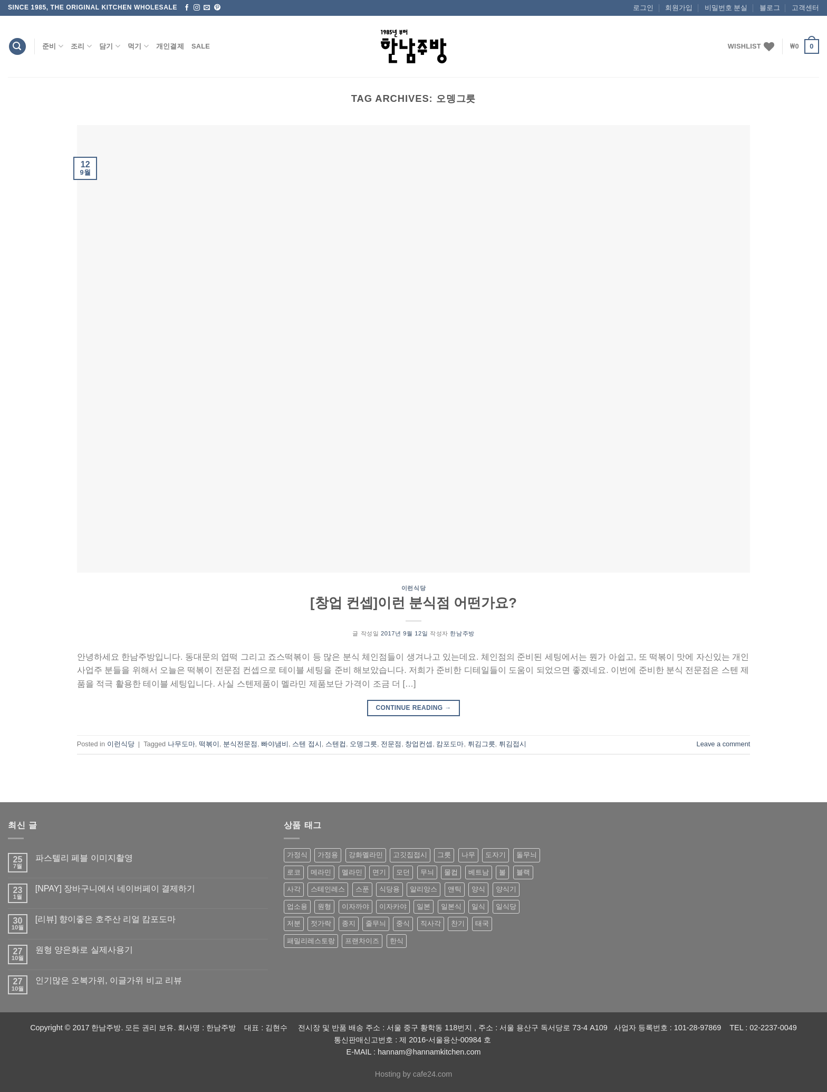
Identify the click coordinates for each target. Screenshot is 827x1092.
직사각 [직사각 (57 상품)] (430, 923)
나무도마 (181, 744)
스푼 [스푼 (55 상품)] (362, 889)
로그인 (643, 8)
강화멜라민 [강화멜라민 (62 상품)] (366, 855)
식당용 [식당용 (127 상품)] (389, 889)
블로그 (769, 8)
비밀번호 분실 (726, 8)
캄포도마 (450, 744)
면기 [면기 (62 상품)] (379, 872)
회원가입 (679, 8)
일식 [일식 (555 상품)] (478, 906)
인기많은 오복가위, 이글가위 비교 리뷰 (108, 980)
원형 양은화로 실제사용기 (84, 949)
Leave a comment (724, 744)
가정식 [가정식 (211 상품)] (297, 855)
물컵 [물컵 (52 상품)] (451, 872)
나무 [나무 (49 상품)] (468, 855)
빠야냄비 (275, 744)
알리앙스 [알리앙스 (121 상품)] (423, 889)
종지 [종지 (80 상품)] (348, 923)
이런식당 (413, 588)
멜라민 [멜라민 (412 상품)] (352, 872)
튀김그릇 (481, 744)
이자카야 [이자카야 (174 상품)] (393, 906)
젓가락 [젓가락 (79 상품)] (321, 923)
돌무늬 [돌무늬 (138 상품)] (526, 855)
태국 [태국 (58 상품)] (482, 923)
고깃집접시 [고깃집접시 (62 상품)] (410, 855)
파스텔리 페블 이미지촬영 (84, 857)
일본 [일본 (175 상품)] (423, 906)
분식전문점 (240, 744)
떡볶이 (209, 744)
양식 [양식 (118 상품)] (478, 889)
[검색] (17, 46)
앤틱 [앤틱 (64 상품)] (454, 889)
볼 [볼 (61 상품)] (502, 872)
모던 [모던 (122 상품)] (403, 872)
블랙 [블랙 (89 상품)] (523, 872)
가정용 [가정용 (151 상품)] (328, 855)
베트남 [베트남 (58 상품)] (478, 872)
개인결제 (170, 46)
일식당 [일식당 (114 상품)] (506, 906)
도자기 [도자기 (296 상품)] (495, 855)
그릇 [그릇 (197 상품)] (444, 855)
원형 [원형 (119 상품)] (324, 906)
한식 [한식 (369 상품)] (396, 941)
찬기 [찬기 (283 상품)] (458, 923)
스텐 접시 (307, 744)
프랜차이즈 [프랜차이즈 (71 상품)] (362, 941)
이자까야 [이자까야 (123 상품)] (355, 906)
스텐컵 (335, 744)
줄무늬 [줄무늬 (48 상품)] (376, 923)
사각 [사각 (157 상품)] (294, 889)
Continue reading (413, 708)
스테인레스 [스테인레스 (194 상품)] (328, 889)
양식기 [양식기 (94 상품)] (506, 889)
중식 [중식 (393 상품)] (403, 923)
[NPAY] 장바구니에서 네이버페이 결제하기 (115, 888)
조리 (81, 46)
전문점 (391, 744)
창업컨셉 (418, 744)
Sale (200, 46)
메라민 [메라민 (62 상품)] (321, 872)
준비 (52, 46)
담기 (109, 46)
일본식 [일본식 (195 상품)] (451, 906)
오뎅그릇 (363, 744)
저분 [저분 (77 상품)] (294, 923)
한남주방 (462, 633)
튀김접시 (512, 744)
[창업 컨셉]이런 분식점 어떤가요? (413, 602)
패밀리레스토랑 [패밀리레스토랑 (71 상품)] (311, 941)
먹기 (138, 46)
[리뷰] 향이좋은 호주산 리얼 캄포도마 (105, 919)
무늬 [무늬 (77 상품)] (427, 872)
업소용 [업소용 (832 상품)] (297, 906)
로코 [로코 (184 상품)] (294, 872)
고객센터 (805, 8)
